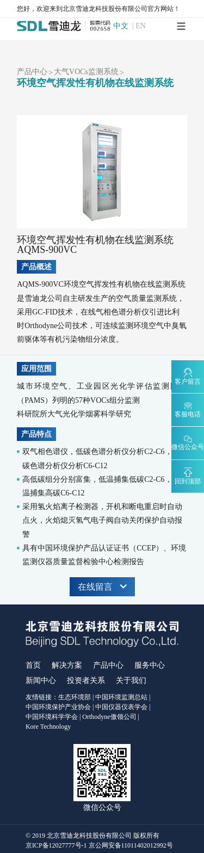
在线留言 (102, 586)
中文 (120, 26)
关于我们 (131, 680)
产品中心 (32, 72)
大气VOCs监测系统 (86, 72)
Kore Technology (48, 726)
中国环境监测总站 (121, 697)
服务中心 (149, 665)
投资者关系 (86, 680)
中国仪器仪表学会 (121, 707)
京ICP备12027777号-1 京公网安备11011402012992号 (99, 845)
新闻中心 (41, 680)
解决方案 (67, 665)
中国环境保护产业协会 (58, 707)
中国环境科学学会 (52, 716)
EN (140, 26)
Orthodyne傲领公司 (109, 716)
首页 (33, 665)
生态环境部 (74, 697)
